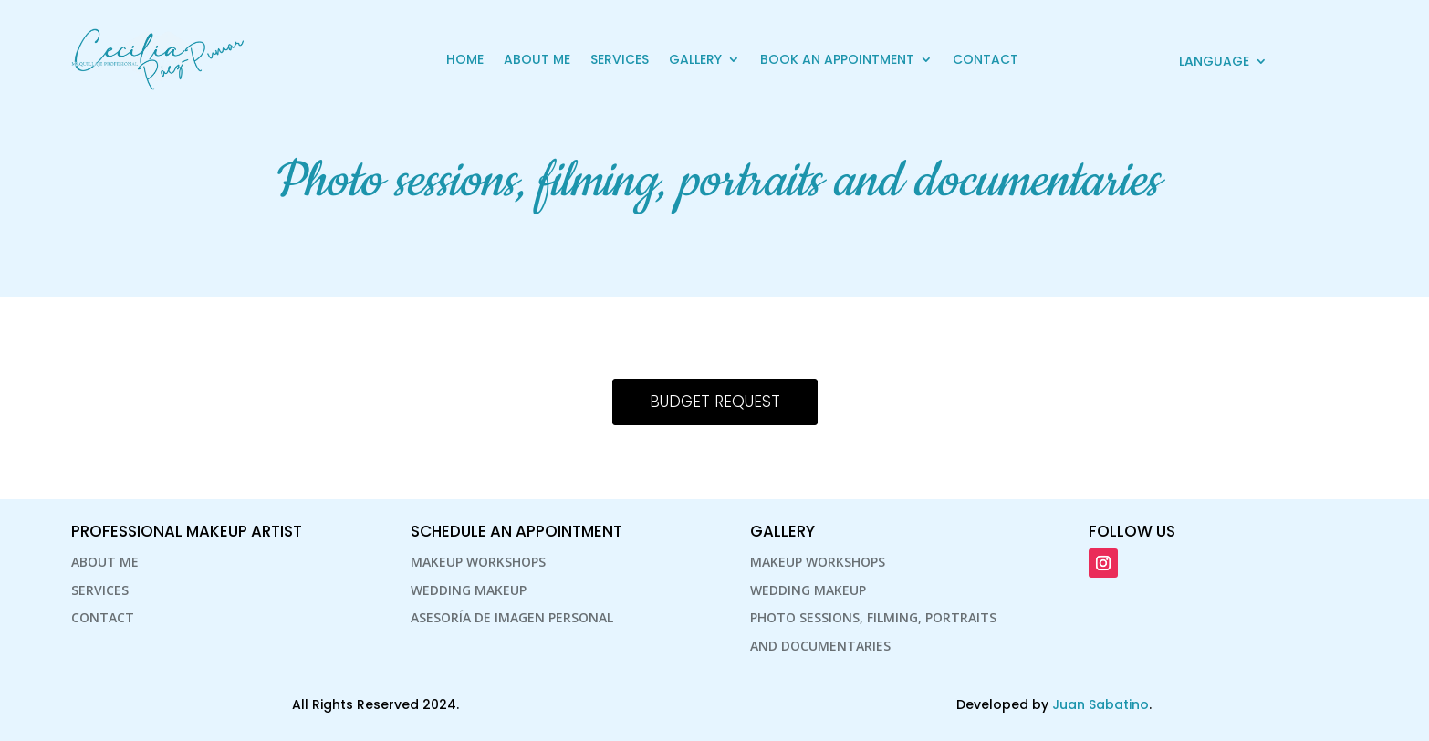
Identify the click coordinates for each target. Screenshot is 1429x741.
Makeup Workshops (478, 561)
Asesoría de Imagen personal (512, 617)
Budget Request (715, 401)
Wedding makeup (469, 590)
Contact (985, 59)
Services (619, 59)
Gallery (695, 59)
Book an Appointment (837, 59)
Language (1214, 62)
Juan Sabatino (1100, 704)
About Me (537, 59)
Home (465, 59)
